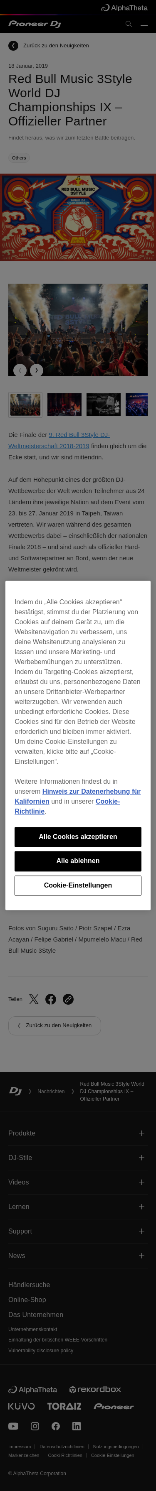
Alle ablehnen (77, 861)
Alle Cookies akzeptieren (78, 836)
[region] (78, 745)
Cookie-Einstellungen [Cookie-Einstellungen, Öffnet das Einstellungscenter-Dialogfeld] (78, 885)
